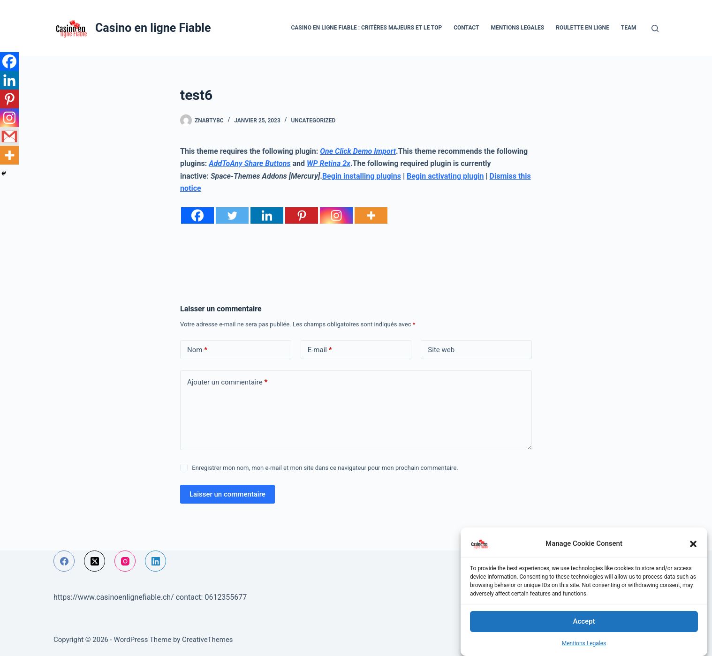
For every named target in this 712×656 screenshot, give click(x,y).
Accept (584, 621)
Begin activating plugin (445, 176)
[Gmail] (9, 136)
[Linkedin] (266, 215)
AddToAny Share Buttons (249, 163)
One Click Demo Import (358, 151)
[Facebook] (197, 215)
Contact (466, 27)
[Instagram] (336, 215)
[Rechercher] (655, 28)
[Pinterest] (301, 215)
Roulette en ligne (582, 27)
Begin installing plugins (361, 176)
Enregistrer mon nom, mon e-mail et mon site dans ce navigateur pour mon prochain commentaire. (325, 467)
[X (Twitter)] (94, 561)
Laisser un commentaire (227, 494)
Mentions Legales (584, 643)
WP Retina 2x (328, 163)
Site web (441, 350)
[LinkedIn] (155, 561)
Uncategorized (313, 120)
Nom (197, 350)
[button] (693, 544)
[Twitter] (232, 215)
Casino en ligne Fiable (153, 28)
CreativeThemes (207, 639)
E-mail (320, 350)
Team (628, 27)
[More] (371, 215)
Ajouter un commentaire (227, 382)
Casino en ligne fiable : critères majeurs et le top (366, 27)
